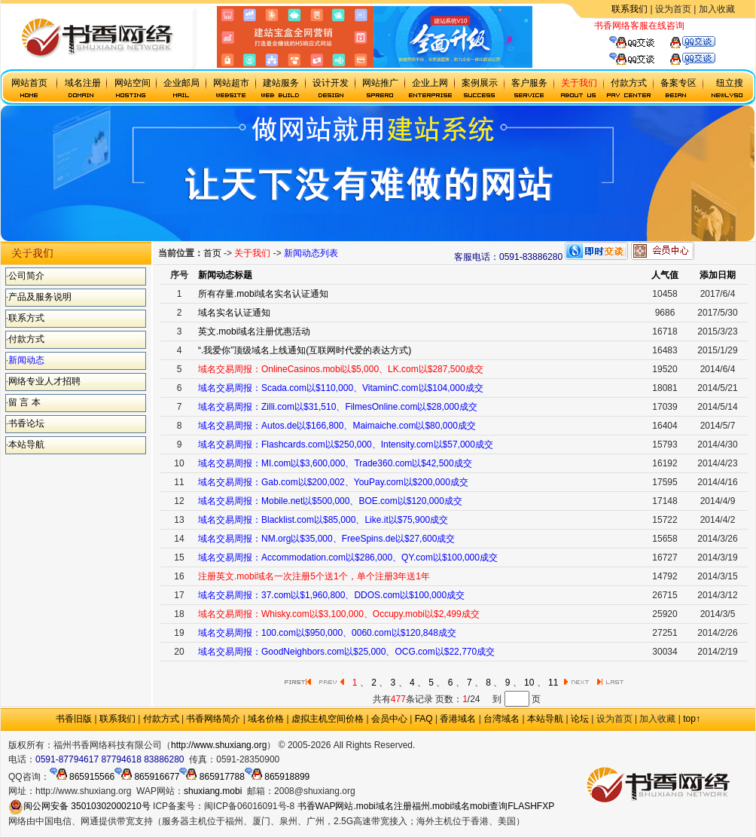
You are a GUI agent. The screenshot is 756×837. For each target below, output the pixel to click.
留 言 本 (24, 402)
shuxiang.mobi (213, 791)
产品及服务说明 (40, 297)
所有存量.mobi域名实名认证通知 (263, 294)
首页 (212, 253)
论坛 (580, 718)
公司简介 (26, 275)
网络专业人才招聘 (44, 381)
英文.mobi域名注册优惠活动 (254, 331)
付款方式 (26, 339)
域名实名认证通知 (234, 312)
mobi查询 (489, 806)
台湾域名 (501, 718)
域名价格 (266, 718)
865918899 (277, 776)
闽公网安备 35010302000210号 (79, 806)
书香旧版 (74, 718)
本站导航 (26, 444)
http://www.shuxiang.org (219, 745)
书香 (306, 806)
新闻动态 (26, 360)
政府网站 (433, 745)
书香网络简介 (213, 718)
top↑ (691, 718)
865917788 (211, 776)
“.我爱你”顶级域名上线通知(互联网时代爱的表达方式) (304, 350)
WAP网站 (335, 806)
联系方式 (26, 318)
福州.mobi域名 (441, 806)
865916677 (146, 776)
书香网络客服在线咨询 (639, 25)
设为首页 (673, 9)
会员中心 (389, 718)
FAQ (424, 718)
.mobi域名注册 (382, 806)
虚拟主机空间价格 (327, 718)
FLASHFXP (531, 806)
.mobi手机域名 (483, 745)
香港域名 (458, 718)
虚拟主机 (702, 25)
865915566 (82, 776)
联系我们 (629, 9)
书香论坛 (26, 423)
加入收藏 (717, 9)
